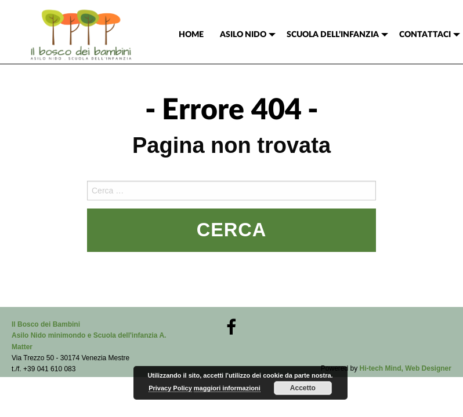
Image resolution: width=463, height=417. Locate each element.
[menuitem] (191, 35)
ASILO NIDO (243, 35)
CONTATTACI (425, 35)
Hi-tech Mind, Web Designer (405, 368)
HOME (191, 35)
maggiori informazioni (227, 388)
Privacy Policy (170, 388)
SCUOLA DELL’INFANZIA (333, 35)
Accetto (303, 388)
